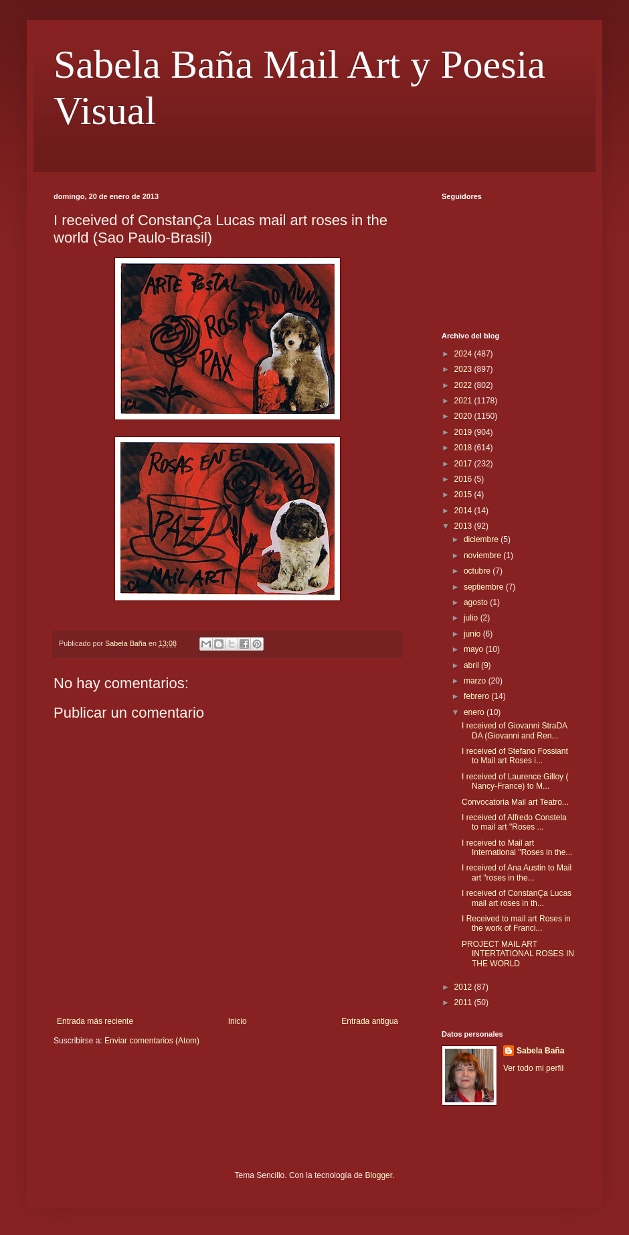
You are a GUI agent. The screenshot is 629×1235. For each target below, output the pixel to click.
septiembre (485, 587)
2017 (464, 463)
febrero (477, 696)
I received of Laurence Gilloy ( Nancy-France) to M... (515, 781)
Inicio (237, 1021)
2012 (464, 987)
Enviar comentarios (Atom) (151, 1040)
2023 (464, 369)
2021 (464, 400)
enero (475, 712)
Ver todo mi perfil (533, 1068)
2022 (464, 385)
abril (472, 665)
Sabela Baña (540, 1050)
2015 (464, 494)
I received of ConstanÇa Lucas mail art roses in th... (516, 898)
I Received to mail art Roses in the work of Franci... (516, 923)
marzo (476, 681)
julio (472, 618)
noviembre (483, 555)
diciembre (482, 539)
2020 (464, 416)
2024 (464, 354)
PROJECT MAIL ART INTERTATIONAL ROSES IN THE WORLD (518, 953)
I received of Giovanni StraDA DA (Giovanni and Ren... (514, 730)
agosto (477, 602)
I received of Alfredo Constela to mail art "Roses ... (514, 822)
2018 (464, 447)
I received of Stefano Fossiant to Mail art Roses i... (515, 755)
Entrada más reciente (95, 1021)
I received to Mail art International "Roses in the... (517, 847)
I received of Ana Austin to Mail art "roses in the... (516, 872)
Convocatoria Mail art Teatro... (515, 802)
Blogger (378, 1175)
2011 (464, 1002)
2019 (464, 432)
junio (473, 634)
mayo (475, 649)
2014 (464, 510)
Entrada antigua (369, 1021)
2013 (464, 526)
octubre (478, 571)
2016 (464, 479)
